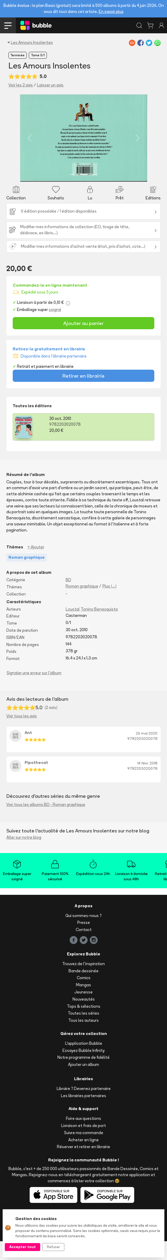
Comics (84, 996)
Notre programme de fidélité (83, 1076)
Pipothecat (36, 781)
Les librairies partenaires (83, 1114)
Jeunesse (83, 1010)
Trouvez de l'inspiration (83, 982)
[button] (17, 147)
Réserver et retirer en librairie (83, 1165)
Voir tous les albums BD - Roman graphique (45, 823)
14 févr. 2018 (147, 782)
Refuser (53, 1247)
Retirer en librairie (83, 394)
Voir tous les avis (21, 734)
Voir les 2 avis (20, 85)
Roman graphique (82, 604)
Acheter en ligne (83, 1158)
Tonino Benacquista (99, 627)
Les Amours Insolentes (32, 42)
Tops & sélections (83, 1024)
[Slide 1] (74, 193)
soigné (55, 328)
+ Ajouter (36, 565)
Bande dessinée (83, 989)
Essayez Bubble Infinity (83, 1068)
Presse (83, 941)
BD (68, 598)
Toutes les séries (83, 1031)
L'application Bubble (83, 1062)
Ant (28, 751)
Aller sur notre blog (23, 856)
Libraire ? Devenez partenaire (84, 1107)
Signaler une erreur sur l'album (34, 691)
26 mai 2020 (146, 751)
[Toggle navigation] (8, 25)
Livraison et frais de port (83, 1144)
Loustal (73, 627)
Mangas (83, 1003)
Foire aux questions (83, 1137)
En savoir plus (111, 11)
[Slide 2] (84, 193)
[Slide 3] (93, 193)
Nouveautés (84, 1017)
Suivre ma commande (83, 1151)
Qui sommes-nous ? (83, 934)
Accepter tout (22, 1247)
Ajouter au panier (83, 342)
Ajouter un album (83, 1083)
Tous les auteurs (83, 1039)
